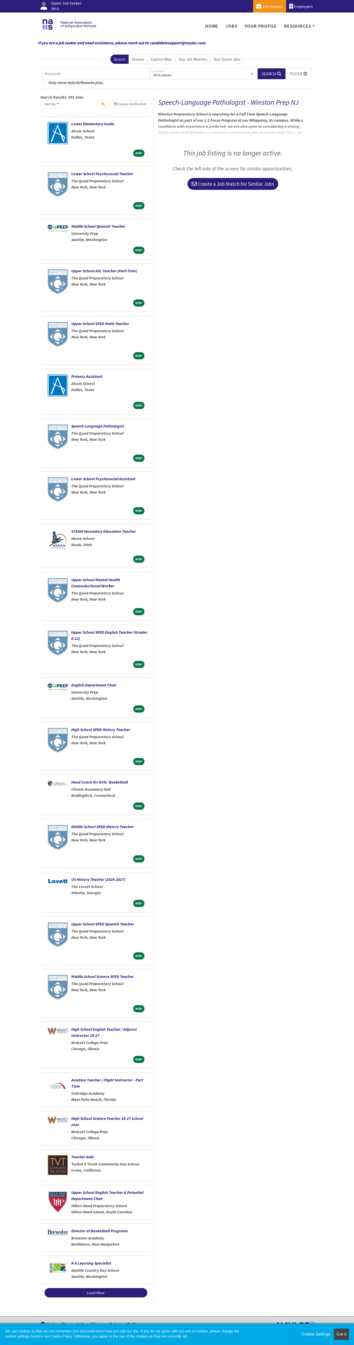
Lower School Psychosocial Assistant (103, 478)
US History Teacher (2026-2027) (98, 879)
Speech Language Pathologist (97, 426)
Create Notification (130, 104)
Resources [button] (297, 26)
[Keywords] (96, 73)
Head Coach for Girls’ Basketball (99, 782)
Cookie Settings (315, 1334)
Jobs (231, 26)
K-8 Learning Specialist (91, 1263)
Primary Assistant (86, 376)
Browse (138, 59)
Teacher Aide (82, 1156)
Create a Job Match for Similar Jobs (233, 184)
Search (119, 59)
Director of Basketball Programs (99, 1230)
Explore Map (161, 59)
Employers (301, 6)
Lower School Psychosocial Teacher (102, 173)
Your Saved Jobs (227, 59)
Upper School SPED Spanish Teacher (102, 923)
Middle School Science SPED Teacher (102, 976)
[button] (299, 73)
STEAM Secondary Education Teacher (103, 531)
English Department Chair (94, 684)
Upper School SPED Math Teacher (100, 323)
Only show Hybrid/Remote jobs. (76, 82)
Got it (341, 1334)
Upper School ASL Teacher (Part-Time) (104, 270)
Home (211, 26)
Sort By (50, 104)
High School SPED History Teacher (100, 729)
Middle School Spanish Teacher (98, 226)
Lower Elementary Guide (92, 123)
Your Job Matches (193, 59)
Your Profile (261, 26)
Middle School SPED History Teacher (102, 826)
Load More (96, 1292)
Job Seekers (269, 6)
